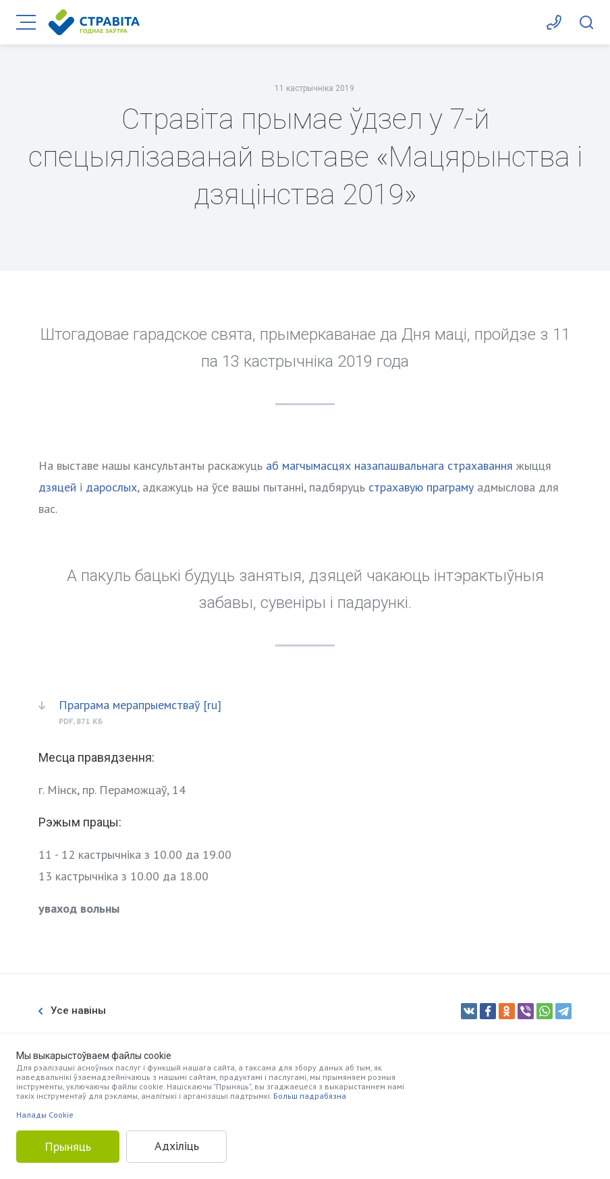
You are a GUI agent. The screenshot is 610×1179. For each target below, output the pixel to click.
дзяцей (57, 487)
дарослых (111, 487)
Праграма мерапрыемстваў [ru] (140, 705)
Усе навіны (72, 1011)
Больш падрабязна (309, 1096)
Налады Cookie (45, 1115)
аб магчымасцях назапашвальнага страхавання (389, 465)
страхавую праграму (421, 487)
